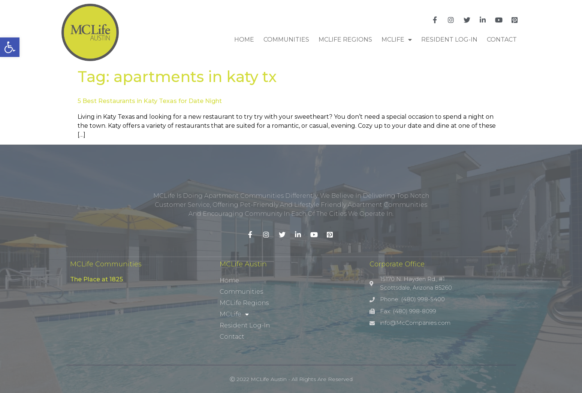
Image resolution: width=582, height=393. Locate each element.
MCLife (397, 39)
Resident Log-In (449, 39)
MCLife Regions (345, 39)
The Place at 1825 (96, 279)
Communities (286, 39)
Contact (502, 39)
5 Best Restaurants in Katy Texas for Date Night (150, 101)
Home (244, 39)
